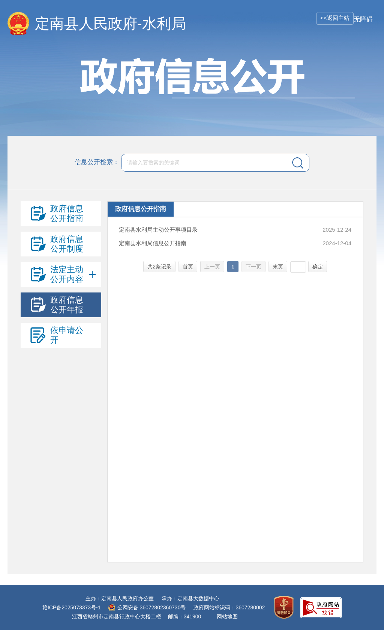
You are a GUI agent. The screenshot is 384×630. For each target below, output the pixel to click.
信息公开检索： (97, 162)
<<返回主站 (335, 18)
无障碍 (363, 19)
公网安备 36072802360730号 (151, 607)
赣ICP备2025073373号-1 (71, 607)
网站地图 (227, 616)
